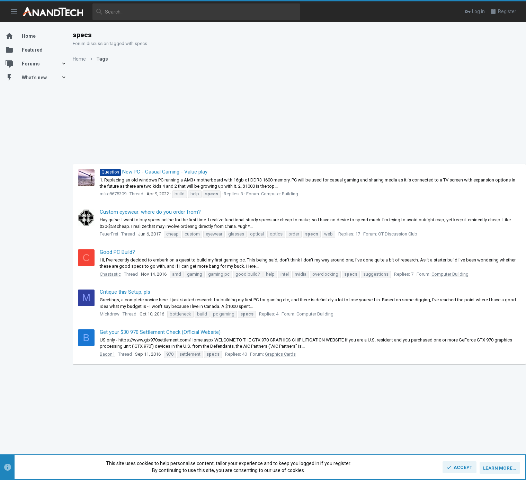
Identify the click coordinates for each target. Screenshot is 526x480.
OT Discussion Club (404, 234)
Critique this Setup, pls (132, 292)
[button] (14, 12)
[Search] (196, 11)
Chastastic (117, 274)
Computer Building (286, 193)
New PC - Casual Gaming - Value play (160, 172)
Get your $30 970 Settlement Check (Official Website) (167, 332)
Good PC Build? (124, 252)
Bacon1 (114, 354)
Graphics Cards (287, 354)
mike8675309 (120, 193)
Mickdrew (116, 314)
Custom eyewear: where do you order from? (157, 212)
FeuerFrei (116, 234)
